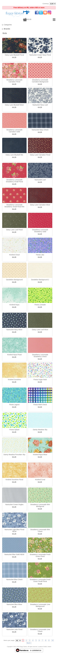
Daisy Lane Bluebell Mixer (14, 105)
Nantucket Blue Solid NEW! (14, 554)
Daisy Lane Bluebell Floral (14, 55)
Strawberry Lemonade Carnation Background (40, 81)
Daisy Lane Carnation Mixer (40, 205)
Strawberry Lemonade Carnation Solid (14, 131)
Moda (5, 33)
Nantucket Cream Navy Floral (40, 55)
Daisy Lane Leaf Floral (14, 230)
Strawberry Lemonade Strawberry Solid (40, 231)
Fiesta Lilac (40, 255)
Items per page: (9, 640)
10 (52, 640)
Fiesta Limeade (40, 305)
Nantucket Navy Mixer (14, 330)
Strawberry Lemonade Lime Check (40, 630)
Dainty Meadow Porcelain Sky (14, 454)
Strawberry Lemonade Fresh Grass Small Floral (40, 580)
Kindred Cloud (14, 255)
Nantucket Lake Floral (14, 629)
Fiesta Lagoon (14, 405)
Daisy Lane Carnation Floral (40, 155)
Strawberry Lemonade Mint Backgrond (40, 505)
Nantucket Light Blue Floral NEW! (14, 530)
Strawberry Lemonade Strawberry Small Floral (14, 181)
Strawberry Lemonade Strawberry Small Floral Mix (14, 206)
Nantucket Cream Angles (14, 504)
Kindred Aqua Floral (14, 355)
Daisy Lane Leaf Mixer (40, 330)
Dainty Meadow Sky (40, 430)
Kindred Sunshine (14, 379)
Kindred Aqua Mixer (40, 454)
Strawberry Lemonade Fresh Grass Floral (40, 555)
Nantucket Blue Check (14, 579)
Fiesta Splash (14, 430)
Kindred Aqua (14, 305)
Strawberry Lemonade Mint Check (40, 530)
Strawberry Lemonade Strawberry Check (40, 355)
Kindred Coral (40, 480)
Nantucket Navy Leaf (40, 105)
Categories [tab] (7, 25)
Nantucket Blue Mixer (14, 604)
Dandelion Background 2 (40, 280)
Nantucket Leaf (40, 180)
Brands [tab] (6, 29)
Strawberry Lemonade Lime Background (40, 605)
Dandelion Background (14, 280)
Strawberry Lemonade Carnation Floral (14, 81)
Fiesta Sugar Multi (40, 379)
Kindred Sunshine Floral (14, 480)
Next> (29, 643)
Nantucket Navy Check (40, 130)
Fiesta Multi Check (40, 405)
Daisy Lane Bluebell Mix (14, 155)
